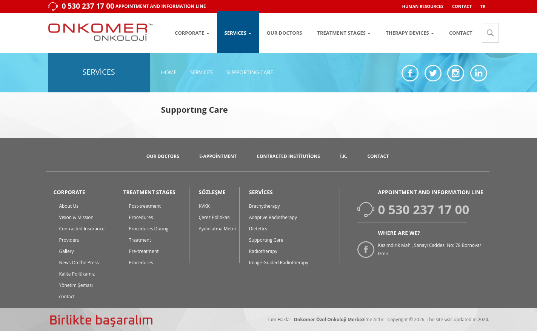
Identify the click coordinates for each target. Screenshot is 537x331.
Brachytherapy (264, 206)
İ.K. (343, 156)
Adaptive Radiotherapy (273, 217)
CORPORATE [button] (192, 32)
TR (483, 6)
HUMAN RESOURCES (423, 6)
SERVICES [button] (238, 32)
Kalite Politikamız (77, 274)
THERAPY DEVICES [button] (410, 32)
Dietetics (258, 228)
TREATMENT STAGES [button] (344, 32)
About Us (68, 206)
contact (67, 296)
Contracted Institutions (288, 156)
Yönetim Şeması (76, 285)
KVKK (204, 206)
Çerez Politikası (215, 217)
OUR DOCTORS (284, 32)
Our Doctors (162, 156)
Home (169, 72)
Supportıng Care (249, 72)
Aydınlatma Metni (217, 228)
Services (201, 72)
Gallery (66, 251)
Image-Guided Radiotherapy (278, 262)
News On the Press (79, 262)
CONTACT (462, 6)
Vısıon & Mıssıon (76, 217)
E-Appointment (218, 156)
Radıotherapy (263, 251)
